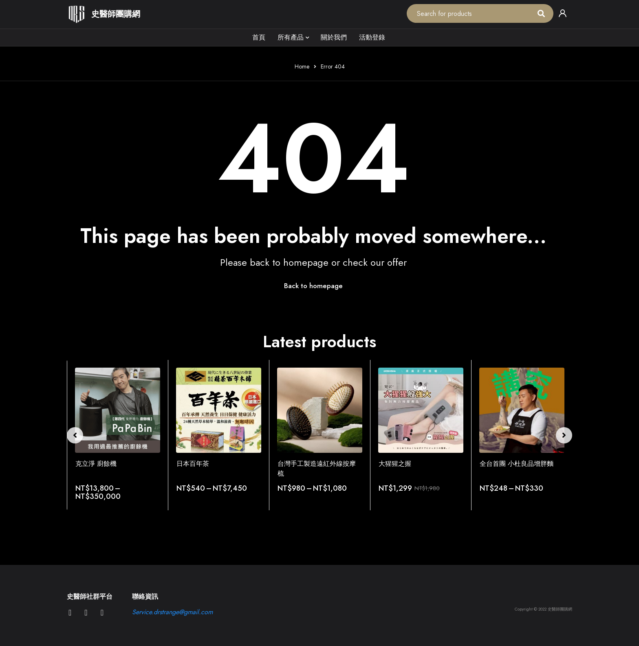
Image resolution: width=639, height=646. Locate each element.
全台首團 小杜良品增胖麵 (516, 464)
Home (302, 66)
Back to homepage (313, 286)
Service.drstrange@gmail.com (172, 612)
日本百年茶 (192, 464)
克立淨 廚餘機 (96, 464)
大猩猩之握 (395, 464)
